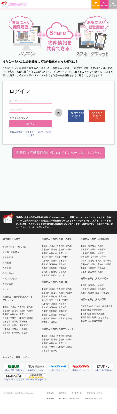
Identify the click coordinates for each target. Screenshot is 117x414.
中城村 (13, 318)
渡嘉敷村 (46, 322)
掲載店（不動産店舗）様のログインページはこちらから (58, 153)
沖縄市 (30, 318)
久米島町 (16, 333)
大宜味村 (24, 314)
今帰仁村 (14, 314)
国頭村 (45, 257)
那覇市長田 (86, 317)
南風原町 (24, 325)
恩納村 (23, 310)
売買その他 (8, 284)
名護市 (30, 310)
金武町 (15, 321)
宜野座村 (24, 321)
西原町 (6, 318)
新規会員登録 (16, 132)
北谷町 (30, 307)
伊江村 (62, 275)
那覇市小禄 (86, 321)
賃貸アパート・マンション (15, 247)
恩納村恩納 (97, 310)
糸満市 (15, 325)
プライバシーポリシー (95, 393)
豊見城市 (7, 325)
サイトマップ (76, 393)
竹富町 (62, 318)
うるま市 (7, 321)
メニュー (113, 4)
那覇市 (6, 307)
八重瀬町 (24, 329)
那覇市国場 (86, 310)
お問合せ (62, 393)
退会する (29, 132)
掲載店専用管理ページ (93, 398)
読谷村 (15, 310)
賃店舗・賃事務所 (11, 252)
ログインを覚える (18, 117)
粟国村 (54, 322)
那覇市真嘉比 (98, 314)
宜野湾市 (22, 307)
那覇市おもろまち (100, 317)
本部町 (6, 314)
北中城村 (22, 318)
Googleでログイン (97, 116)
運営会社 (50, 393)
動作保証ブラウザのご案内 (69, 398)
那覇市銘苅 (86, 314)
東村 (51, 257)
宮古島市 (7, 333)
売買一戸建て (9, 273)
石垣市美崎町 (87, 306)
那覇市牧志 (97, 321)
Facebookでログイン (77, 116)
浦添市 (13, 307)
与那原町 (7, 329)
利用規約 (50, 398)
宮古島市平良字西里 (103, 306)
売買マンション (10, 279)
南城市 (15, 329)
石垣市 (25, 333)
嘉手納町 (7, 310)
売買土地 (7, 268)
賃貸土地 (7, 262)
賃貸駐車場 (8, 257)
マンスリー (8, 289)
